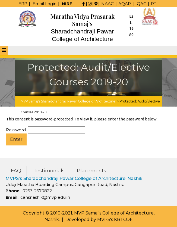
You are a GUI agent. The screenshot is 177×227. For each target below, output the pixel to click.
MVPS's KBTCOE (115, 219)
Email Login (44, 3)
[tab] (4, 50)
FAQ (16, 171)
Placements (91, 171)
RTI (154, 3)
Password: (45, 130)
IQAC (140, 3)
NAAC (107, 3)
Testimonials (49, 171)
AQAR (124, 3)
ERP (22, 3)
